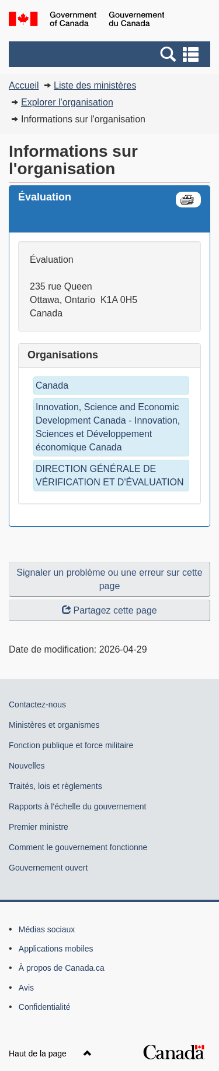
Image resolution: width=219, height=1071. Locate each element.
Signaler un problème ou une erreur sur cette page (109, 579)
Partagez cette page (109, 610)
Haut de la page (50, 1053)
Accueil (24, 85)
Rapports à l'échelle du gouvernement (77, 806)
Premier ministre (38, 827)
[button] (111, 54)
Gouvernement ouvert (48, 867)
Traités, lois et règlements (55, 786)
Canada (52, 385)
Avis (26, 987)
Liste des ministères (95, 85)
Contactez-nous (37, 704)
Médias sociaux (47, 929)
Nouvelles (26, 765)
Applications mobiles (56, 948)
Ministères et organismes (54, 725)
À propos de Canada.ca (62, 968)
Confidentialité (45, 1007)
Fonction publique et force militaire (71, 745)
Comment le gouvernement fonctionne (78, 847)
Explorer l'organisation (67, 102)
